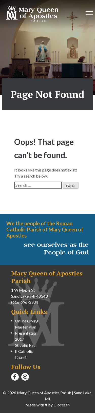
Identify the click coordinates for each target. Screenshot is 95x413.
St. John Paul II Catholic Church (25, 351)
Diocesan (61, 404)
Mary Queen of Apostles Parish (44, 392)
